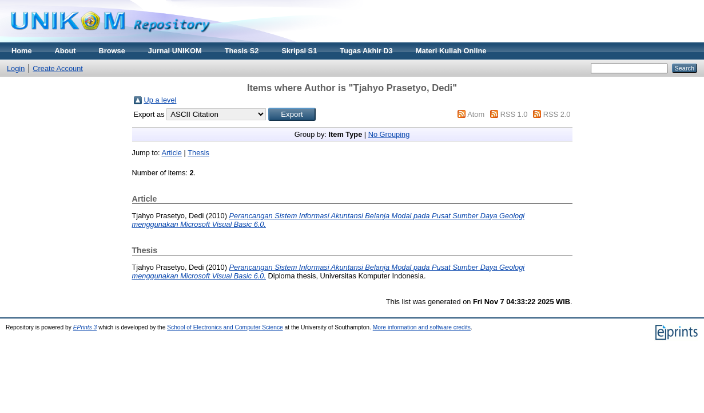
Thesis (198, 152)
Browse (112, 50)
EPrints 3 (85, 327)
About (65, 50)
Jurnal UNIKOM (175, 50)
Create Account (58, 68)
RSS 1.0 (514, 114)
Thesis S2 (242, 50)
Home (21, 50)
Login (16, 68)
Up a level (160, 100)
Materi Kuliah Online (451, 50)
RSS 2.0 (557, 114)
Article (171, 152)
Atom (475, 114)
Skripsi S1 (299, 50)
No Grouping (389, 134)
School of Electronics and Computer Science (225, 327)
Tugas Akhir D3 (366, 50)
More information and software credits (422, 327)
